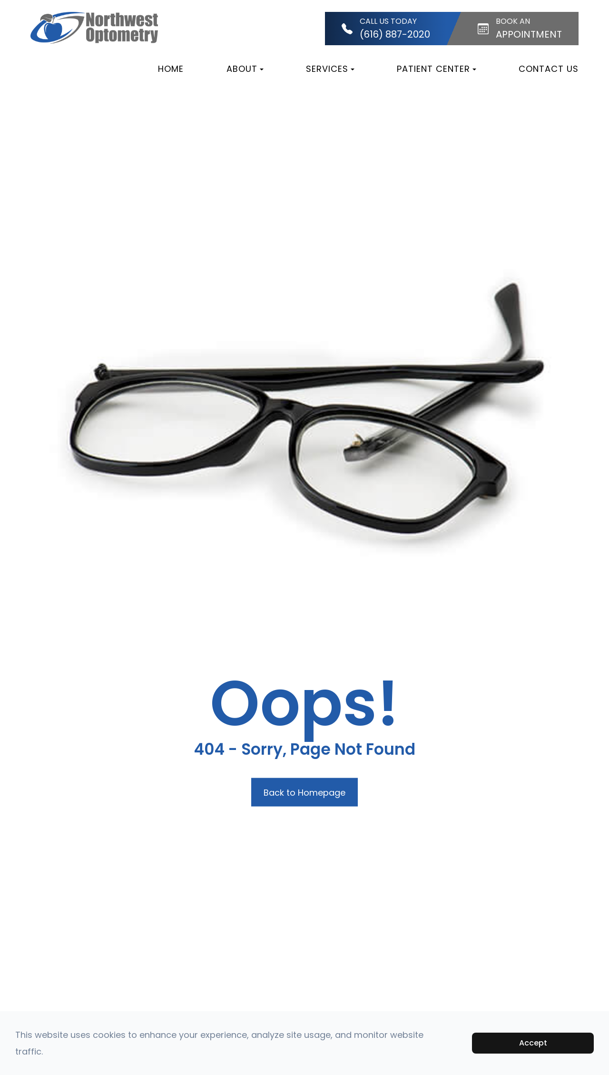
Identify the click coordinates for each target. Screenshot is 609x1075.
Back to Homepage (304, 792)
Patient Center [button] (436, 69)
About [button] (245, 69)
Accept (533, 1042)
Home (171, 69)
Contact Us (549, 69)
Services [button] (330, 69)
